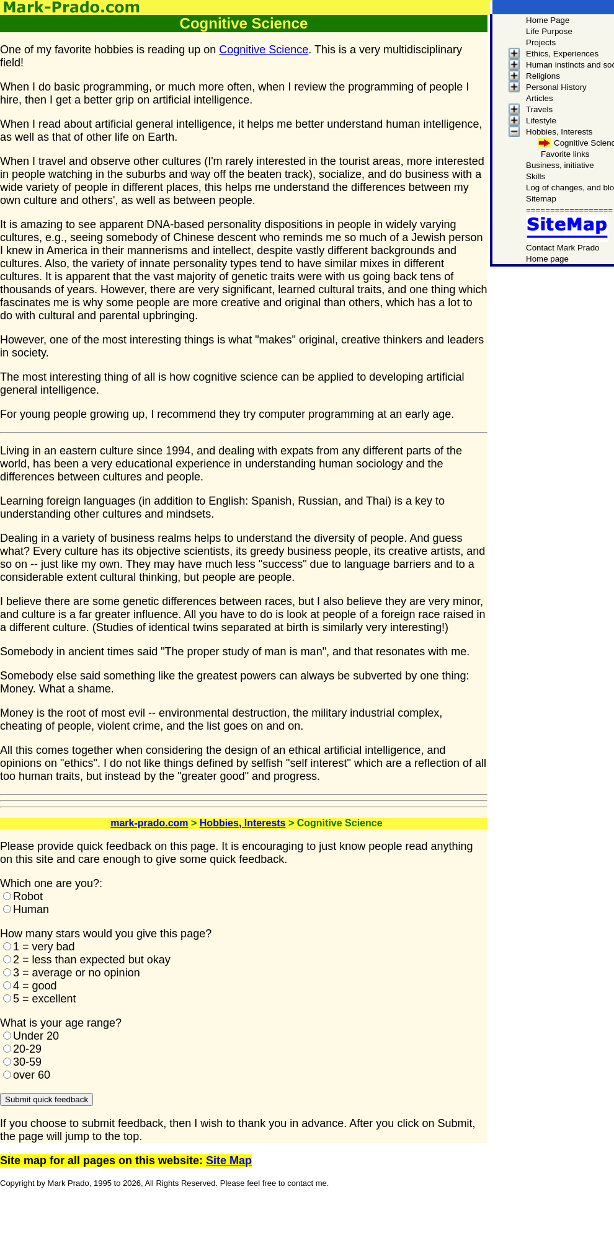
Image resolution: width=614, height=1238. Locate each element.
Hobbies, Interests (243, 823)
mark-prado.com (149, 823)
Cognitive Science (263, 49)
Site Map (229, 1160)
